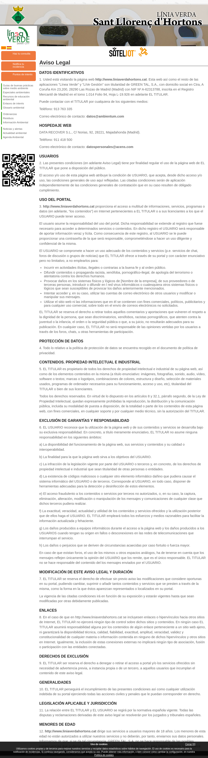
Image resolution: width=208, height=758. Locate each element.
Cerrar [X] (190, 744)
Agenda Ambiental (13, 137)
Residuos (8, 118)
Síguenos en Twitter (11, 146)
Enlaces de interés (13, 103)
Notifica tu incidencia (18, 65)
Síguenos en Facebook (4, 146)
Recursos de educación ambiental (16, 98)
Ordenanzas (10, 114)
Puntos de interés (23, 74)
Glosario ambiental (13, 107)
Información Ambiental (15, 122)
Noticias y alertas (12, 128)
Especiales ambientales (16, 92)
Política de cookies (103, 755)
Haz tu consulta (21, 53)
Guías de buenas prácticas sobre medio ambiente (18, 87)
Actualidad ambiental (15, 133)
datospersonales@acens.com (109, 147)
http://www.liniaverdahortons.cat (121, 79)
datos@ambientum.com (105, 116)
